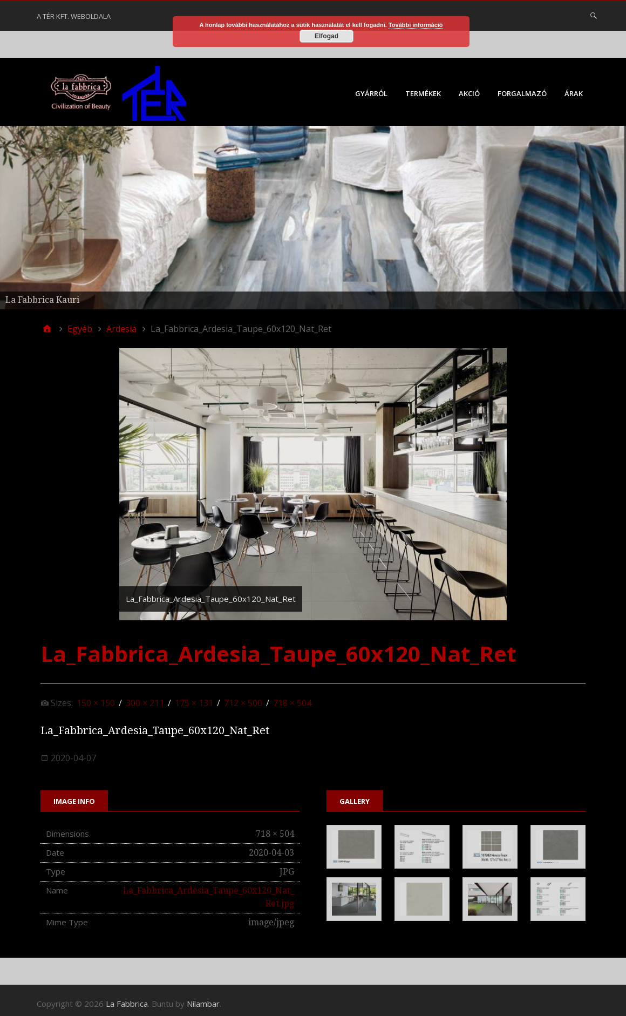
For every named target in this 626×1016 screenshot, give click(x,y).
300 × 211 (145, 703)
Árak (573, 93)
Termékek (423, 93)
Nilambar (203, 1003)
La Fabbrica (127, 1003)
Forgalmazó (522, 93)
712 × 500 (243, 703)
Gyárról (371, 93)
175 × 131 (194, 703)
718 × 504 (292, 703)
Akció (469, 93)
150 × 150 (96, 703)
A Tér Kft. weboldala (74, 16)
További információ (416, 25)
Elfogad (326, 36)
